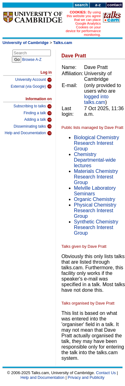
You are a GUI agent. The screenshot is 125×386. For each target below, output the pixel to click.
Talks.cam (62, 42)
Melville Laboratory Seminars (95, 190)
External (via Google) (31, 86)
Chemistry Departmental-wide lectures (95, 160)
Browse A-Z (31, 59)
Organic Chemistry (94, 199)
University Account (33, 79)
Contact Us (106, 372)
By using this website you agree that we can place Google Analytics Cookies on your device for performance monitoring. (83, 23)
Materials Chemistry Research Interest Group (96, 177)
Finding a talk (38, 113)
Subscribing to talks (32, 106)
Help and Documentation (28, 133)
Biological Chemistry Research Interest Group (96, 143)
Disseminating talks (33, 126)
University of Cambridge (25, 42)
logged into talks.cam (96, 99)
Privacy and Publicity (86, 377)
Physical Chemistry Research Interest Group (95, 210)
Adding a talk (38, 119)
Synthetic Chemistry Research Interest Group (96, 227)
